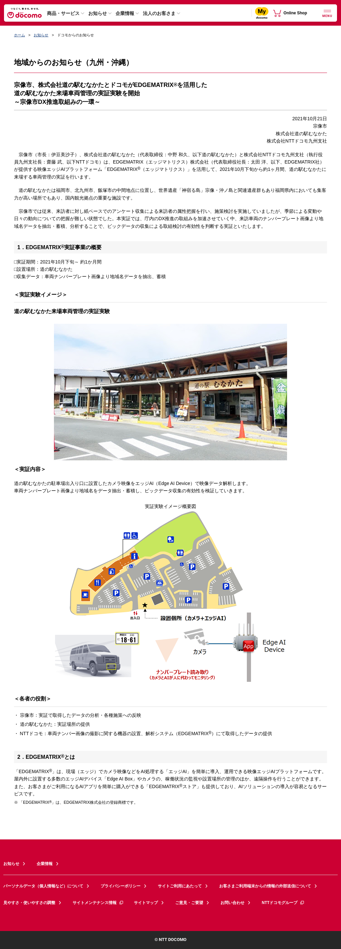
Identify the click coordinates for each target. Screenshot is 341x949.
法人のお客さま (159, 13)
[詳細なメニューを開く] (327, 13)
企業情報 (125, 13)
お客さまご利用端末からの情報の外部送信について (265, 886)
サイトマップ (146, 902)
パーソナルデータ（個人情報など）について (43, 886)
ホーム (19, 35)
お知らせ (97, 13)
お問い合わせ (232, 902)
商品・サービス (63, 13)
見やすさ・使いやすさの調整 (29, 902)
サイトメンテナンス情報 (98, 902)
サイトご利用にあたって (180, 886)
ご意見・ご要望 (189, 902)
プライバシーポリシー (121, 886)
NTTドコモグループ (283, 902)
